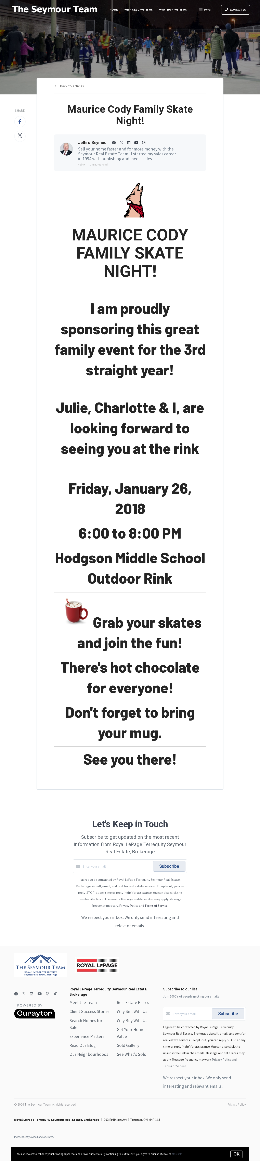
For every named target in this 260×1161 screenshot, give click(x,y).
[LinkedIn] (31, 993)
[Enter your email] (117, 866)
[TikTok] (55, 993)
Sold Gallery (128, 1045)
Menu (204, 10)
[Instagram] (47, 993)
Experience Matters (86, 1036)
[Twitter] (23, 993)
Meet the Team (83, 1002)
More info (177, 1154)
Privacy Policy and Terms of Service (143, 905)
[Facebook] (16, 993)
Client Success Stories (89, 1011)
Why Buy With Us (132, 1020)
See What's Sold (131, 1054)
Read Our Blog (82, 1045)
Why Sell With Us (132, 1011)
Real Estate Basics (133, 1002)
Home (114, 9)
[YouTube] (40, 993)
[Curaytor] (34, 1017)
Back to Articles (72, 86)
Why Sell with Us (138, 9)
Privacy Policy (237, 1104)
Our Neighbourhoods (88, 1054)
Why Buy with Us (173, 9)
